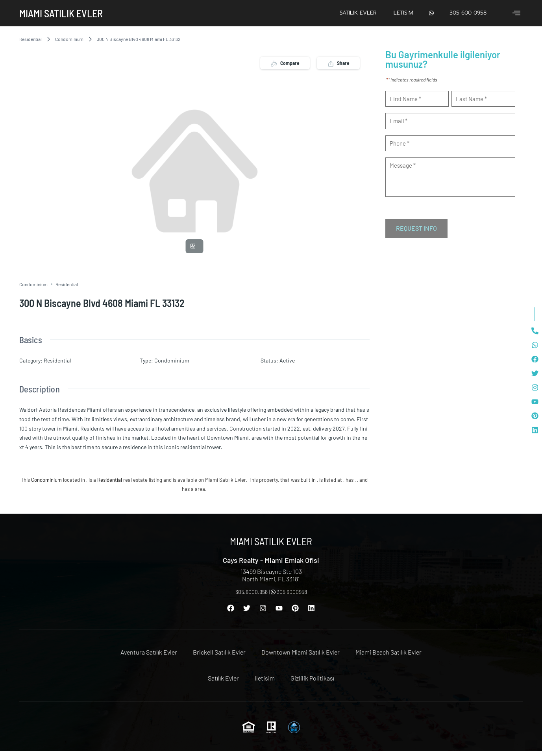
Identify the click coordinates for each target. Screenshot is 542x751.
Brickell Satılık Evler (219, 652)
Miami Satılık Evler (61, 13)
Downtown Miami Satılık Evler (300, 652)
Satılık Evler (358, 13)
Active (287, 360)
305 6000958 (289, 591)
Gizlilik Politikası (312, 678)
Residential (30, 39)
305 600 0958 (468, 13)
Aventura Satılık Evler (148, 652)
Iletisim (402, 13)
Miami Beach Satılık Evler (388, 652)
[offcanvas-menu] (516, 13)
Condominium (69, 39)
